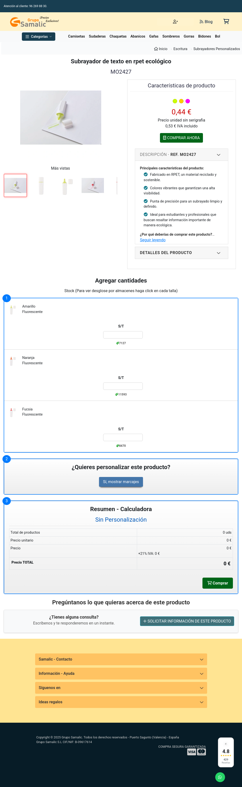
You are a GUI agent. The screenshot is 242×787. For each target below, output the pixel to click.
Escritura (180, 49)
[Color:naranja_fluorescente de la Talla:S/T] (123, 386)
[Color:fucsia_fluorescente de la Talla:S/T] (123, 437)
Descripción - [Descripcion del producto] (180, 155)
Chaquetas (118, 36)
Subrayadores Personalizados (216, 49)
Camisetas (76, 36)
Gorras (189, 36)
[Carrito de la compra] (226, 21)
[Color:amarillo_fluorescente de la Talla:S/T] (123, 335)
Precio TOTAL (22, 562)
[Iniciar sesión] (175, 22)
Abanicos (137, 36)
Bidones (204, 36)
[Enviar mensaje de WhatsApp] (220, 777)
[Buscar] (141, 21)
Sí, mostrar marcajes (121, 481)
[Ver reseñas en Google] (226, 752)
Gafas (153, 36)
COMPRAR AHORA (181, 138)
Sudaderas (97, 36)
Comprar (217, 583)
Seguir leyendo (153, 240)
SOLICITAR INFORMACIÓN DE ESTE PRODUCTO (187, 621)
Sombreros (171, 36)
